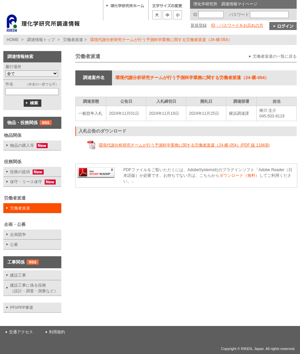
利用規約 (57, 332)
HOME (13, 39)
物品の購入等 (25, 145)
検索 (32, 103)
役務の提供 (23, 171)
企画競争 (18, 234)
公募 (14, 244)
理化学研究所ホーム (125, 5)
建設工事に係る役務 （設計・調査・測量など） (34, 288)
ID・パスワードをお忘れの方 (237, 25)
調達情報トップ (41, 39)
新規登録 (199, 25)
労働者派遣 (73, 39)
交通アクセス (21, 332)
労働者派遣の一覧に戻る (275, 56)
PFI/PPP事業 (21, 307)
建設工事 (18, 275)
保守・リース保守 (29, 182)
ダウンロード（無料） (239, 175)
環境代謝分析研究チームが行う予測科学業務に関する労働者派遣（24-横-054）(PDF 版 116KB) (184, 145)
